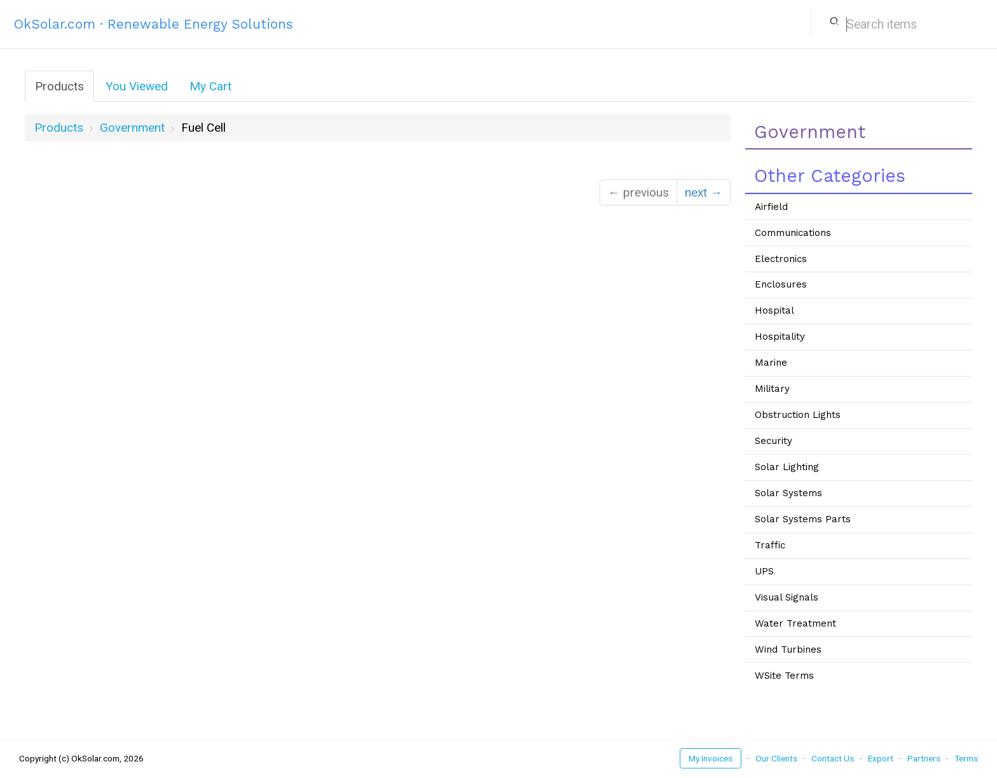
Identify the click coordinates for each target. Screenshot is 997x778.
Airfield (771, 206)
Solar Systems (788, 493)
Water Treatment (795, 623)
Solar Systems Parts (803, 519)
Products (59, 86)
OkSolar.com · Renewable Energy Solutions (153, 24)
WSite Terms (784, 675)
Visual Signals (786, 597)
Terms (966, 758)
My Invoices (710, 758)
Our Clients (776, 758)
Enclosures (781, 284)
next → (703, 192)
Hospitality (780, 336)
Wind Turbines (788, 649)
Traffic (770, 545)
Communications (793, 233)
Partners (923, 758)
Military (772, 388)
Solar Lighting (787, 467)
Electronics (781, 259)
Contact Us (832, 758)
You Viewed (137, 86)
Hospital (774, 310)
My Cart (210, 86)
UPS (764, 571)
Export (880, 758)
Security (773, 441)
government (132, 127)
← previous (638, 192)
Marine (771, 362)
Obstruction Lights (798, 414)
